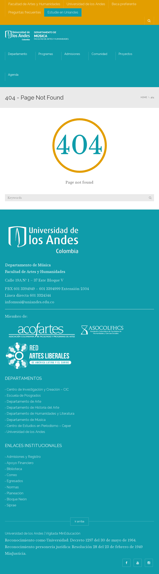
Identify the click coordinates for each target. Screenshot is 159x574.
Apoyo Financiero (20, 463)
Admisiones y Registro (24, 457)
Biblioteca (14, 469)
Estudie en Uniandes (62, 12)
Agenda (13, 74)
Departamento (17, 54)
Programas (46, 54)
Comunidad (99, 54)
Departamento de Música (26, 420)
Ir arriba (79, 521)
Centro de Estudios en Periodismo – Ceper (39, 426)
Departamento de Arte (24, 401)
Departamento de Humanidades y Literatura (40, 414)
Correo (12, 475)
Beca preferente (124, 4)
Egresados (15, 481)
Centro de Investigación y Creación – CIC (38, 389)
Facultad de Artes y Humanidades (34, 4)
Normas (13, 487)
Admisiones (72, 54)
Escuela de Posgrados (24, 395)
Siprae (11, 505)
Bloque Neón (17, 499)
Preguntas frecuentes (24, 12)
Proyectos (125, 54)
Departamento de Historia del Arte (33, 408)
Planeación (15, 493)
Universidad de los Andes (86, 4)
